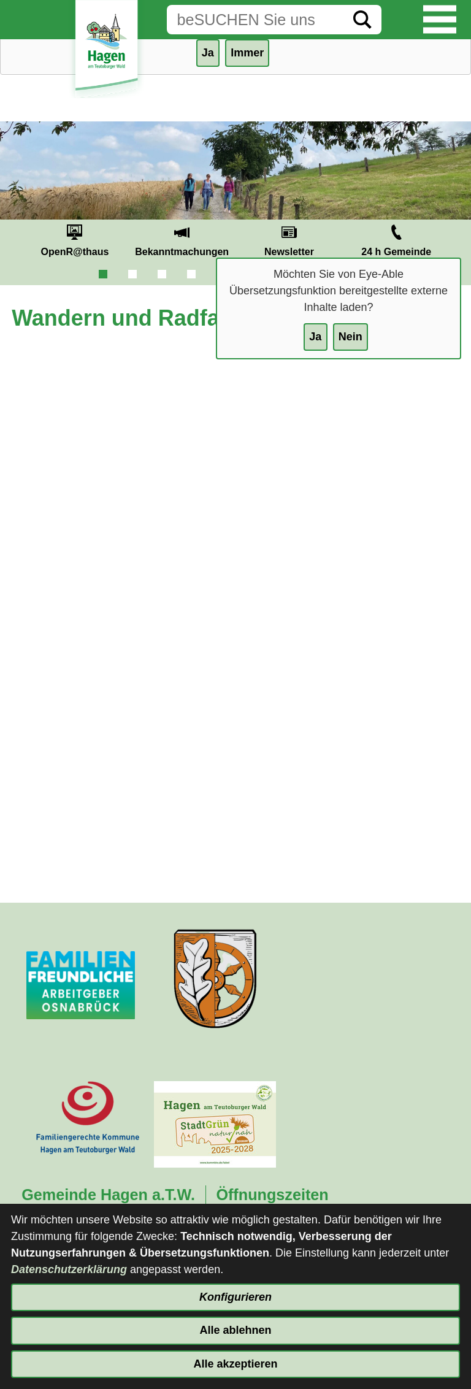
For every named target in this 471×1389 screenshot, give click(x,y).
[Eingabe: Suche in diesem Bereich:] (255, 19)
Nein (350, 337)
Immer (247, 53)
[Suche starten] (362, 19)
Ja (315, 337)
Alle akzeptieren (235, 1364)
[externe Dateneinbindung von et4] (235, 622)
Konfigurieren (235, 1297)
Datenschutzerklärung (69, 1269)
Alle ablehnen (235, 1330)
